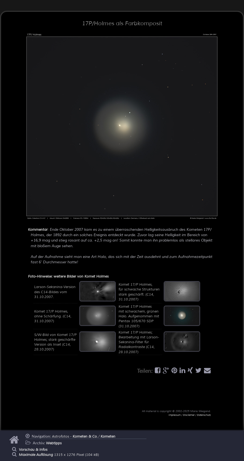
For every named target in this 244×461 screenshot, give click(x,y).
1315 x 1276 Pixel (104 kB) (59, 455)
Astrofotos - (75, 436)
